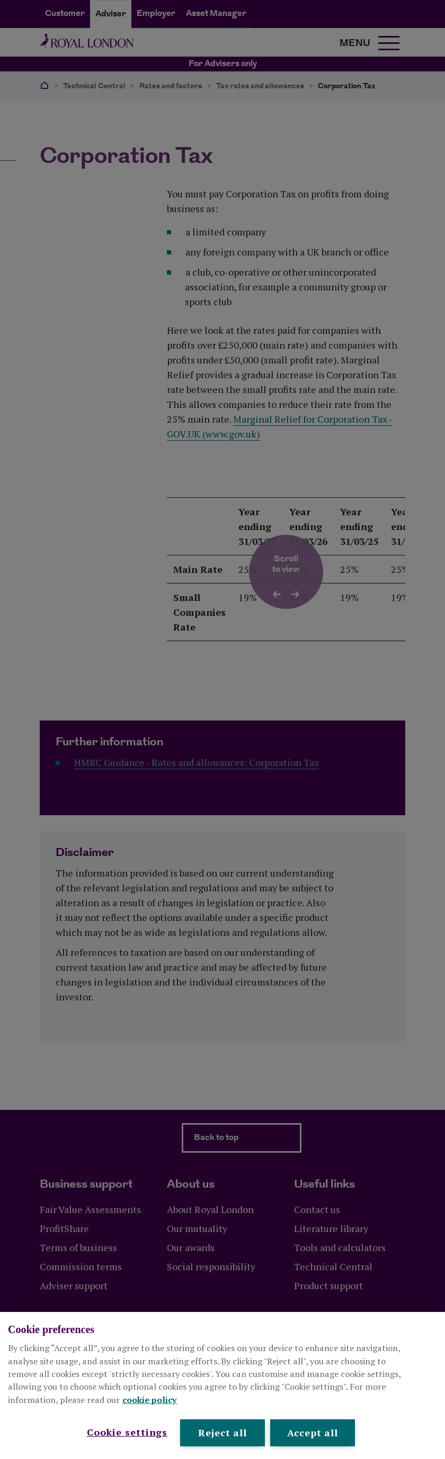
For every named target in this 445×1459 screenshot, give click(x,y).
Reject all (222, 1432)
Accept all (312, 1432)
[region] (222, 1385)
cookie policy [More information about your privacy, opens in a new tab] (149, 1400)
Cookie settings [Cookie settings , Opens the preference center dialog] (127, 1432)
